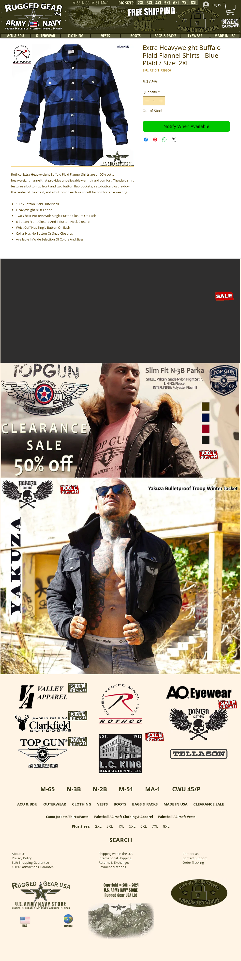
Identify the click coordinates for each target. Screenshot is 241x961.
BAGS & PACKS (145, 804)
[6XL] (176, 2)
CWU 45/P (186, 789)
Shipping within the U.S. (116, 853)
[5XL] (167, 2)
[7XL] (185, 2)
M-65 (47, 789)
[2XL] (140, 2)
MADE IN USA (175, 804)
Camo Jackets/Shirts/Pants (67, 817)
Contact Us (190, 853)
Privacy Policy (22, 858)
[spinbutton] (154, 101)
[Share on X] (174, 139)
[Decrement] (146, 101)
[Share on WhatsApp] (164, 139)
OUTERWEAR (54, 804)
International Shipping (115, 858)
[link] (230, 9)
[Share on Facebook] (146, 139)
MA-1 (152, 789)
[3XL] (149, 2)
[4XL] (158, 2)
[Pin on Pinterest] (155, 139)
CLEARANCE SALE (208, 804)
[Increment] (161, 101)
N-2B (100, 789)
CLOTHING (81, 804)
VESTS (102, 804)
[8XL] (194, 2)
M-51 (126, 789)
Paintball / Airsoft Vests (176, 817)
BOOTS (120, 804)
